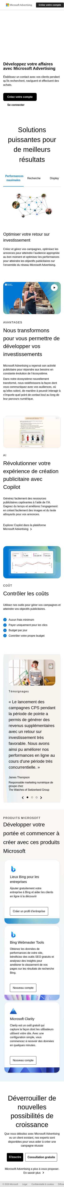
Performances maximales (14, 178)
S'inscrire (15, 1157)
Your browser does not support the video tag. (32, 298)
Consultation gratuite (41, 1157)
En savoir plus (32, 1172)
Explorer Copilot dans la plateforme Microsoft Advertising (24, 527)
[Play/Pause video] (54, 288)
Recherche (33, 178)
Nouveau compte (23, 987)
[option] (32, 726)
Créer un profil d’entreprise (29, 911)
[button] (23, 798)
